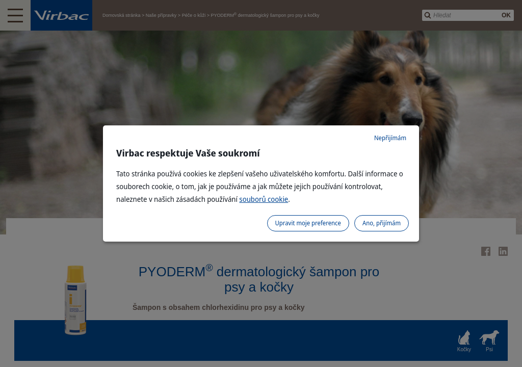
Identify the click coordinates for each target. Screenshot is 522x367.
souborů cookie (263, 199)
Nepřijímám (390, 138)
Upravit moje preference (308, 223)
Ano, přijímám (381, 223)
